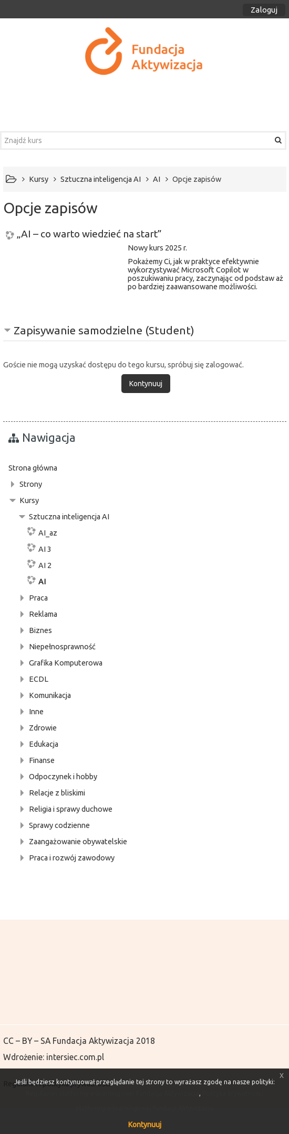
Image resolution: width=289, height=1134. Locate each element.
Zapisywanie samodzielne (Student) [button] (104, 330)
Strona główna (32, 468)
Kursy (29, 500)
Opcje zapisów (196, 179)
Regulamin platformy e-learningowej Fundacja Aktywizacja (112, 1093)
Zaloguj (264, 9)
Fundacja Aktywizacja (93, 1040)
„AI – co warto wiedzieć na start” (89, 234)
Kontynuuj (144, 1124)
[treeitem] (144, 468)
